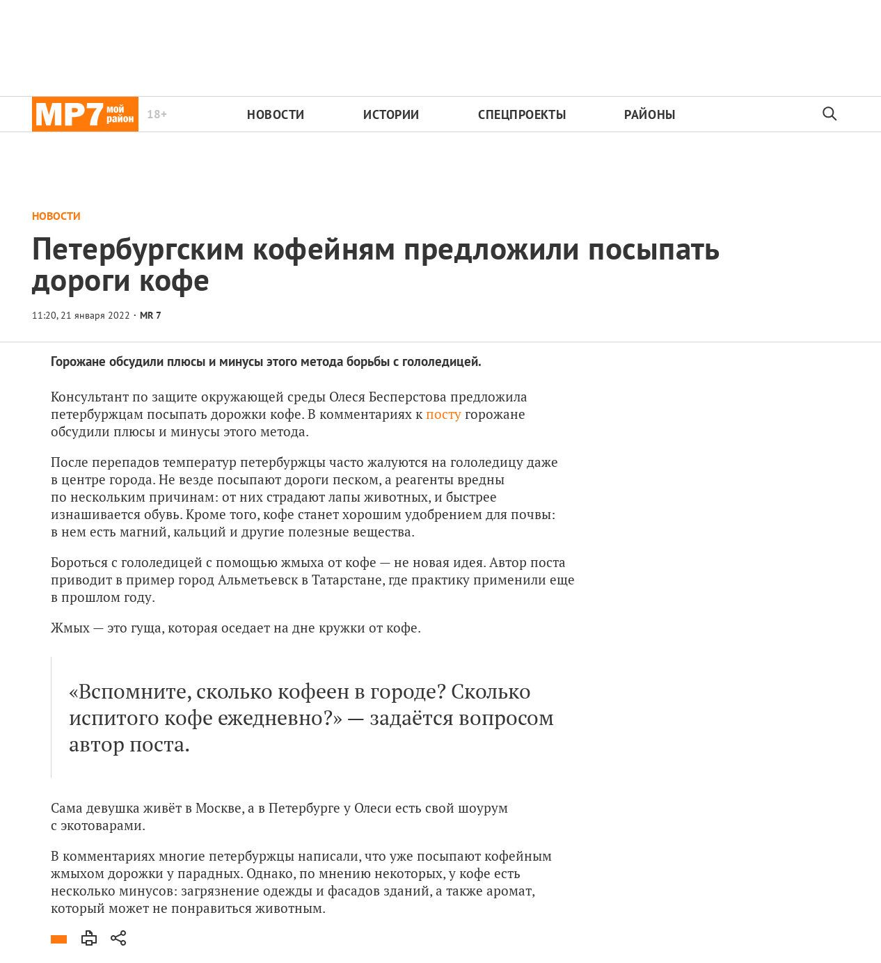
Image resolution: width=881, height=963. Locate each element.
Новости (276, 114)
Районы (649, 114)
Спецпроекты (522, 114)
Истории (391, 114)
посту (443, 413)
